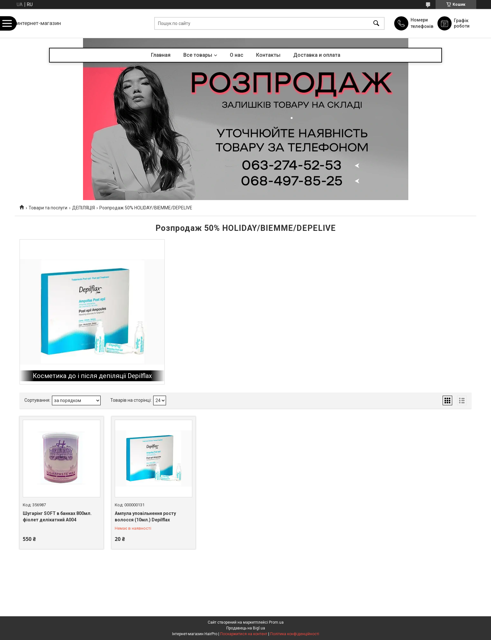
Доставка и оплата (316, 55)
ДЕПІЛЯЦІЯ (83, 207)
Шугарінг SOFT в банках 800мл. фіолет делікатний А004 (57, 516)
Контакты (268, 55)
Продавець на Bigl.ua (245, 628)
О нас (236, 55)
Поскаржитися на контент (243, 634)
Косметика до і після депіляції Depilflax (92, 376)
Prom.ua (276, 622)
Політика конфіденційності (294, 634)
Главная (161, 55)
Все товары (197, 55)
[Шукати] (376, 23)
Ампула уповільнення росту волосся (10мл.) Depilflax (145, 516)
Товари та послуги (48, 207)
